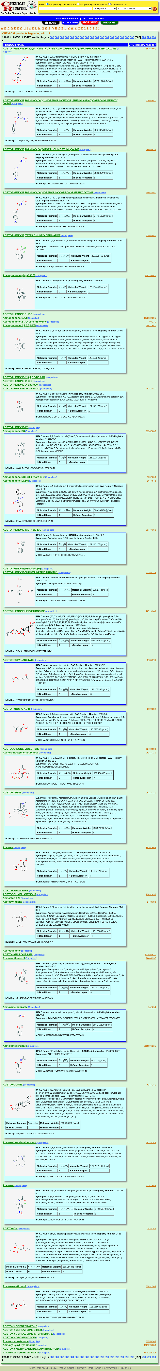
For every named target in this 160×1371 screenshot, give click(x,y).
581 (57, 37)
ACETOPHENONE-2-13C (17, 381)
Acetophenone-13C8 (15, 317)
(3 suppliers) (41, 275)
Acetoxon (8, 1185)
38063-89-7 (151, 193)
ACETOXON (10, 1228)
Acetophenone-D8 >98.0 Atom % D (24, 476)
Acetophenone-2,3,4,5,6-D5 (19, 325)
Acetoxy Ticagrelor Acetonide (21, 1352)
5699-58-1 (151, 709)
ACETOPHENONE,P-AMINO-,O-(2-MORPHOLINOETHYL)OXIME (41, 149)
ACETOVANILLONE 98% (17, 954)
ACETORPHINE (12, 792)
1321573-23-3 (150, 1345)
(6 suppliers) (31, 431)
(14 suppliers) (33, 1286)
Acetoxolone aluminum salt (19, 1142)
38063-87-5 (151, 149)
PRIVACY (81, 1368)
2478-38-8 (151, 902)
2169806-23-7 (150, 1046)
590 (102, 37)
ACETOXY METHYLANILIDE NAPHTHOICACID (31, 1348)
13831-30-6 (151, 1286)
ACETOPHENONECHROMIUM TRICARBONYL (30, 572)
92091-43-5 (151, 894)
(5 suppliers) (17, 103)
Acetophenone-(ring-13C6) (19, 275)
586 (82, 37)
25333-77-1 (151, 793)
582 (62, 37)
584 (72, 37)
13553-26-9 (151, 1341)
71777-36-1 (151, 530)
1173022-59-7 (150, 318)
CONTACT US (110, 1368)
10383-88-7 (151, 389)
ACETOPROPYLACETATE (18, 659)
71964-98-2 (151, 235)
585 (77, 37)
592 (112, 37)
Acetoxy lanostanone (16, 1341)
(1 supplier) (33, 318)
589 (97, 37)
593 (117, 37)
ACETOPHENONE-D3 (16, 427)
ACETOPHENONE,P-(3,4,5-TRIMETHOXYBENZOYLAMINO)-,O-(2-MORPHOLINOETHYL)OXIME (59, 48)
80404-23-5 (151, 958)
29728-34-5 (151, 1142)
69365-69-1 (151, 49)
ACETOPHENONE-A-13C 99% (21, 384)
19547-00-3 (151, 431)
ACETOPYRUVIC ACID (16, 708)
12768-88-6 (151, 749)
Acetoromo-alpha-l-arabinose (21, 752)
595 (127, 37)
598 (144, 37)
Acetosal (8, 847)
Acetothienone (12, 950)
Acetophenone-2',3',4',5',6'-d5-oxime (25, 321)
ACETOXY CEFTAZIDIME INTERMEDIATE (28, 1333)
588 (92, 37)
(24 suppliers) (29, 902)
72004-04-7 (151, 101)
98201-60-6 (151, 847)
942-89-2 (152, 1007)
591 (107, 37)
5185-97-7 (151, 660)
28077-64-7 (151, 325)
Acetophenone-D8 (14, 431)
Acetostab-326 (11, 898)
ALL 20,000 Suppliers (93, 18)
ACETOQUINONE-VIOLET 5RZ (21, 748)
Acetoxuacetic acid (14, 1286)
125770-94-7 (150, 275)
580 (52, 37)
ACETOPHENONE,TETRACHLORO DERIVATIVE (32, 235)
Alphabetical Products (67, 18)
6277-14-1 (151, 1085)
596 (132, 37)
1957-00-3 (151, 477)
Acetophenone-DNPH (16, 480)
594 (122, 37)
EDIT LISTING (94, 1368)
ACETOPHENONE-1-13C (17, 314)
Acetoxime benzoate (15, 1007)
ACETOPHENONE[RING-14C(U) (22, 568)
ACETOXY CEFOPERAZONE (20, 1326)
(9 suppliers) (23, 1229)
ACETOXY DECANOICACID (19, 1337)
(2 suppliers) (53, 322)
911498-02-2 (150, 955)
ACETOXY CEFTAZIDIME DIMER (22, 1329)
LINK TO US (125, 1368)
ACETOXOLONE (13, 1084)
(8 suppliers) (40, 660)
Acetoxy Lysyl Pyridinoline (19, 1344)
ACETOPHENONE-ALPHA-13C (21, 388)
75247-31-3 (151, 753)
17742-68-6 (151, 1185)
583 (67, 37)
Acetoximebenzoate (15, 1045)
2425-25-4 (151, 1229)
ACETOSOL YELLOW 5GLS (19, 894)
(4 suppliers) (67, 235)
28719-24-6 (151, 611)
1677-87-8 (151, 481)
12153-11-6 (151, 572)
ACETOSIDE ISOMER (16, 890)
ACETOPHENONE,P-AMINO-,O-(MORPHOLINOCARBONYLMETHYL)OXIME (48, 192)
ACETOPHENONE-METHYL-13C (22, 529)
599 (149, 37)
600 (154, 37)
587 (87, 37)
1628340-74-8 (150, 1353)
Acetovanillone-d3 (14, 958)
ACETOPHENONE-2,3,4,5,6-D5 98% (24, 377)
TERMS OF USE (66, 1368)
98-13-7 (153, 322)
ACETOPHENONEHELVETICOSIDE (24, 611)
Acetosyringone (12, 901)
